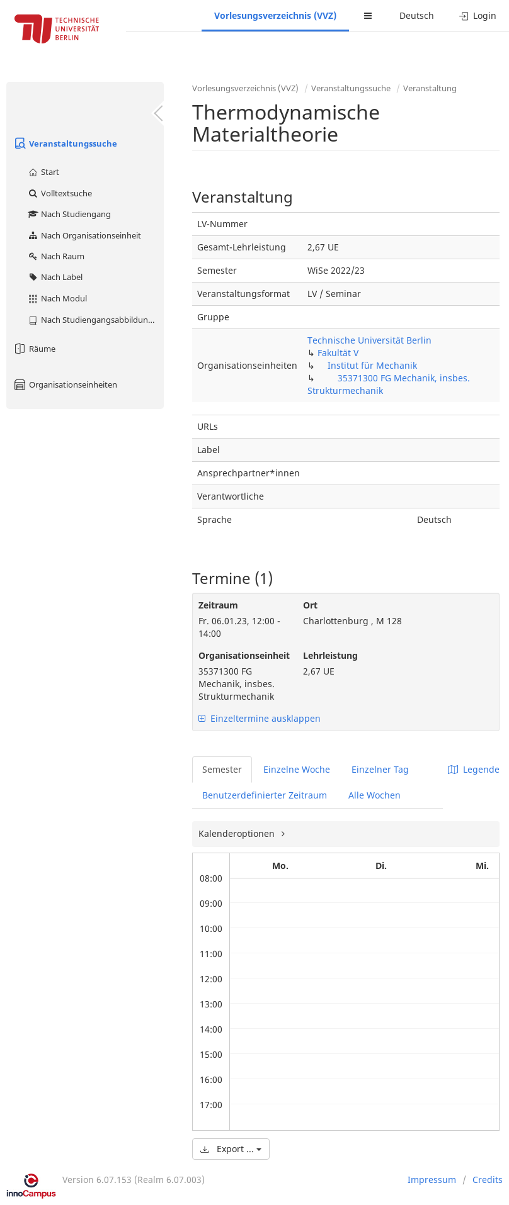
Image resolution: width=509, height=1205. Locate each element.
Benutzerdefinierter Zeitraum (264, 795)
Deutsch (416, 15)
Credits (487, 1179)
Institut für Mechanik (372, 365)
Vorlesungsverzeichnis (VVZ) (275, 15)
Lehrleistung (330, 655)
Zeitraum (218, 605)
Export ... (230, 1149)
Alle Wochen (374, 795)
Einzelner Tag (380, 769)
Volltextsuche (59, 193)
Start (43, 171)
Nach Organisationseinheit (84, 235)
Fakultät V (337, 353)
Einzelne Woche (296, 769)
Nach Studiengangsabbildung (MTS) (95, 319)
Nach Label (55, 277)
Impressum (432, 1179)
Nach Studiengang (69, 214)
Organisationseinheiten (65, 384)
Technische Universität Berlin (369, 340)
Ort (310, 605)
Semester (222, 769)
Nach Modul (57, 298)
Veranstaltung (430, 88)
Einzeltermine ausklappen (259, 718)
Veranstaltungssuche (65, 143)
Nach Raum (55, 256)
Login (477, 15)
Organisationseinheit (241, 655)
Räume (34, 348)
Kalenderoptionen (237, 833)
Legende (474, 769)
